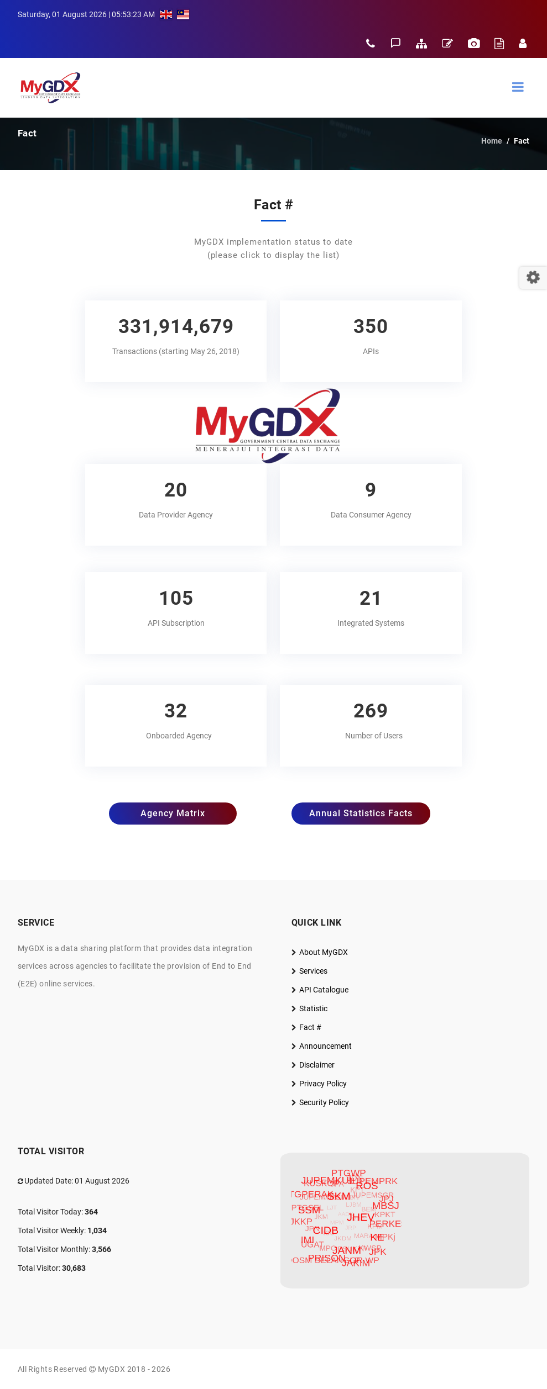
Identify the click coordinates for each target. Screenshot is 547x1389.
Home (491, 140)
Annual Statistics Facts (361, 813)
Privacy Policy (323, 1083)
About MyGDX (323, 952)
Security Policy (324, 1102)
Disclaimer (317, 1064)
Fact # (310, 1027)
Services (313, 971)
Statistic (313, 1008)
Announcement (325, 1046)
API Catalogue (323, 989)
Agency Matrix (173, 813)
